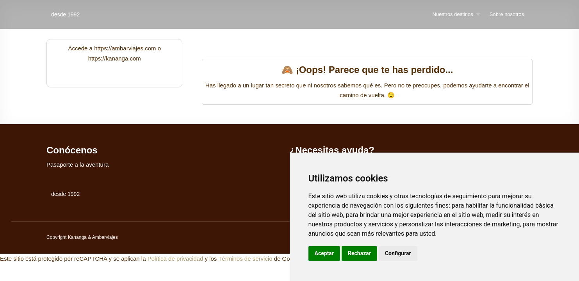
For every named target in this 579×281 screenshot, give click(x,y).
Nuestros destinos (453, 14)
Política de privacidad (175, 258)
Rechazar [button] (359, 253)
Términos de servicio (245, 258)
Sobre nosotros (507, 14)
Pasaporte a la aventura (77, 164)
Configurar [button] (398, 253)
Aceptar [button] (324, 253)
